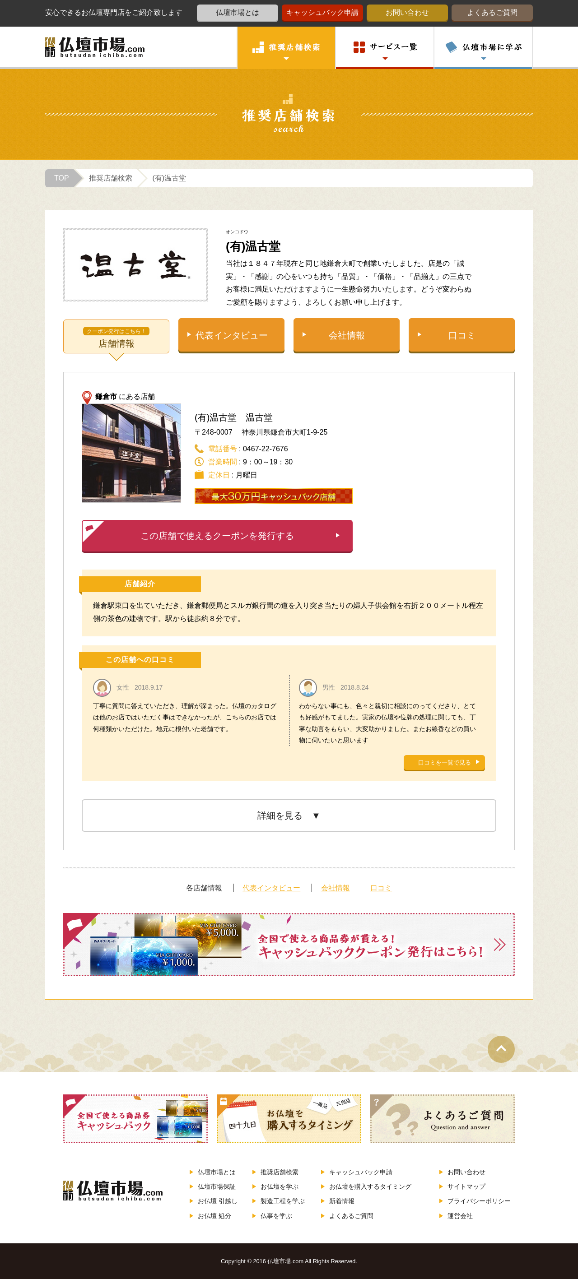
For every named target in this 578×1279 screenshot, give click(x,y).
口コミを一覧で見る (444, 762)
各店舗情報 (204, 888)
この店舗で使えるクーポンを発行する (188, 531)
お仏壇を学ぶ (275, 1186)
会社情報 (347, 335)
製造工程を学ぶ (278, 1201)
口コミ (461, 335)
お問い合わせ (407, 12)
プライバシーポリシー (475, 1201)
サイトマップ (462, 1186)
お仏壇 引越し (214, 1201)
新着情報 (337, 1201)
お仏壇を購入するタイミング (366, 1186)
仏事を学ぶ (272, 1215)
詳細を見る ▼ (289, 815)
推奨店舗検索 (275, 1172)
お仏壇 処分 (210, 1215)
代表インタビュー (232, 335)
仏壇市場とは (237, 12)
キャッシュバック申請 (322, 12)
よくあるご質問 (492, 12)
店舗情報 (116, 337)
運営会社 (456, 1215)
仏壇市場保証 (213, 1186)
